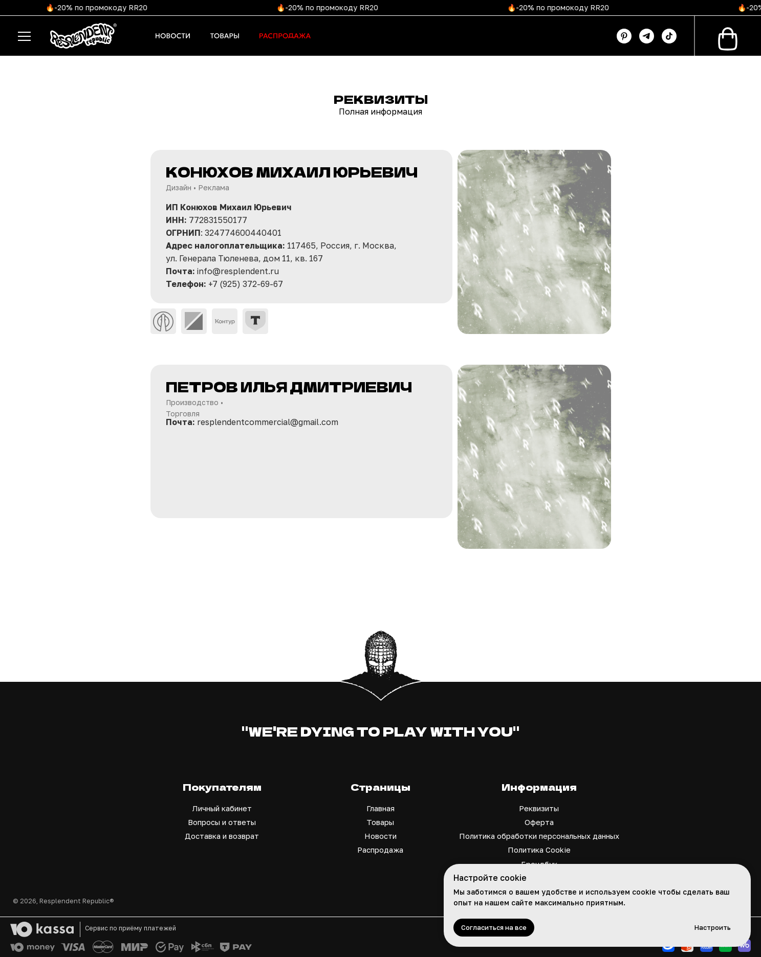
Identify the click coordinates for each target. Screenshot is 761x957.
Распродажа (380, 849)
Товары (380, 822)
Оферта (539, 822)
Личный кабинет (222, 808)
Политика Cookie (539, 849)
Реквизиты (539, 808)
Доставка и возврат (222, 835)
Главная (380, 808)
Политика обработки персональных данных (539, 835)
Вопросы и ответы (222, 822)
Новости (380, 835)
